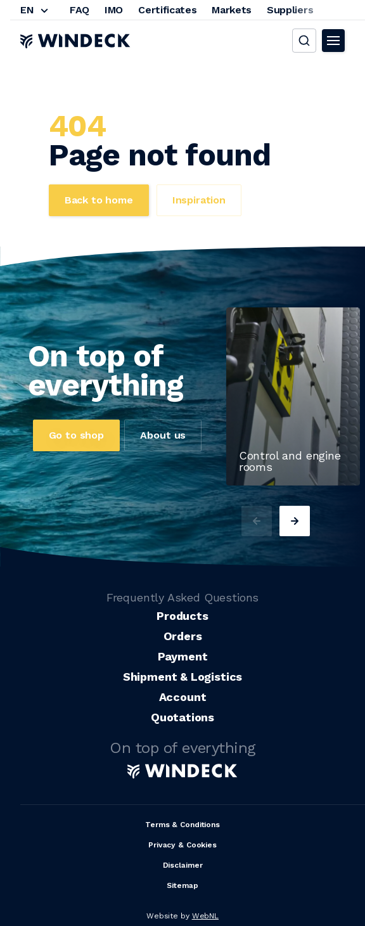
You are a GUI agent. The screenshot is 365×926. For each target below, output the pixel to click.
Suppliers (290, 10)
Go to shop (76, 435)
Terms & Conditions (182, 824)
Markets (232, 10)
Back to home (99, 200)
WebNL (205, 915)
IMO (114, 10)
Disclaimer (183, 865)
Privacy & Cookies (182, 844)
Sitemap (182, 885)
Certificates (167, 10)
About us (163, 435)
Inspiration (199, 200)
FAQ (79, 10)
